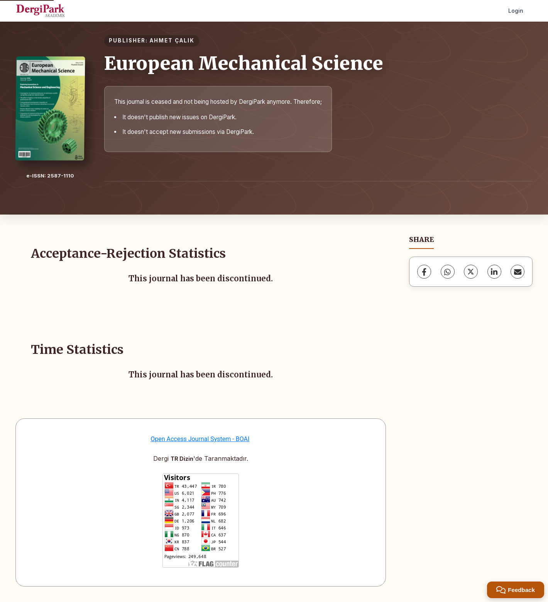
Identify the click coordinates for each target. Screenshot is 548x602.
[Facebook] (424, 272)
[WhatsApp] (448, 272)
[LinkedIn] (494, 272)
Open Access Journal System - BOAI (200, 439)
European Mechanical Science (243, 63)
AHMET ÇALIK (172, 40)
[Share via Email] (517, 272)
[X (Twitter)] (471, 272)
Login (515, 10)
